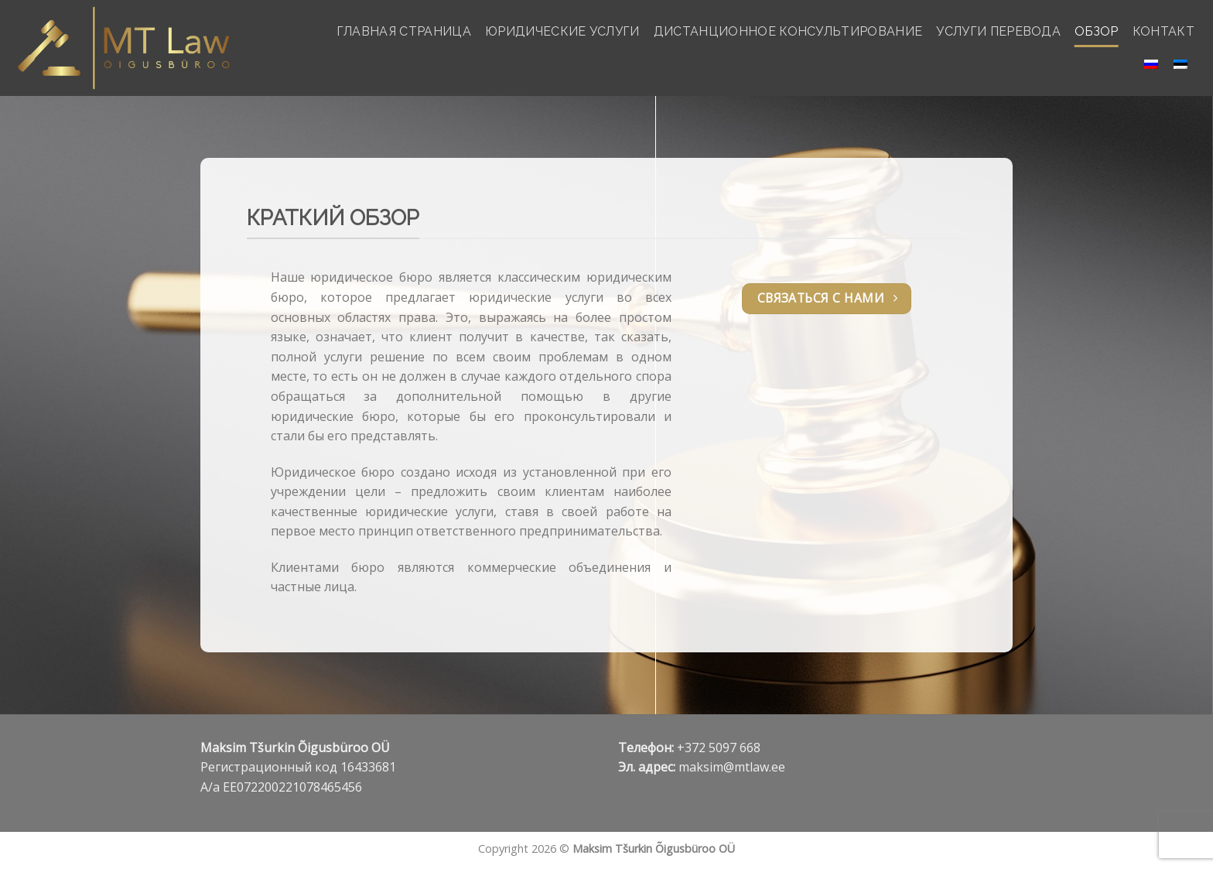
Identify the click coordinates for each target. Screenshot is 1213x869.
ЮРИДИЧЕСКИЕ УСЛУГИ (562, 31)
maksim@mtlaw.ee (731, 766)
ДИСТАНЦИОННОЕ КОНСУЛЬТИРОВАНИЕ (788, 31)
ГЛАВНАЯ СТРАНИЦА (404, 31)
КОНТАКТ (1163, 31)
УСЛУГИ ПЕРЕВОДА (998, 31)
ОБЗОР (1097, 31)
